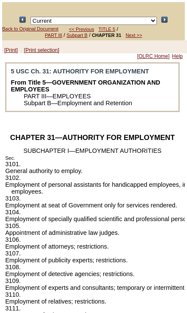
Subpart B (77, 35)
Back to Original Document (30, 28)
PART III (53, 35)
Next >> (134, 35)
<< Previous (81, 29)
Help (177, 56)
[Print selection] (41, 50)
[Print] (11, 50)
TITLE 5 (106, 29)
